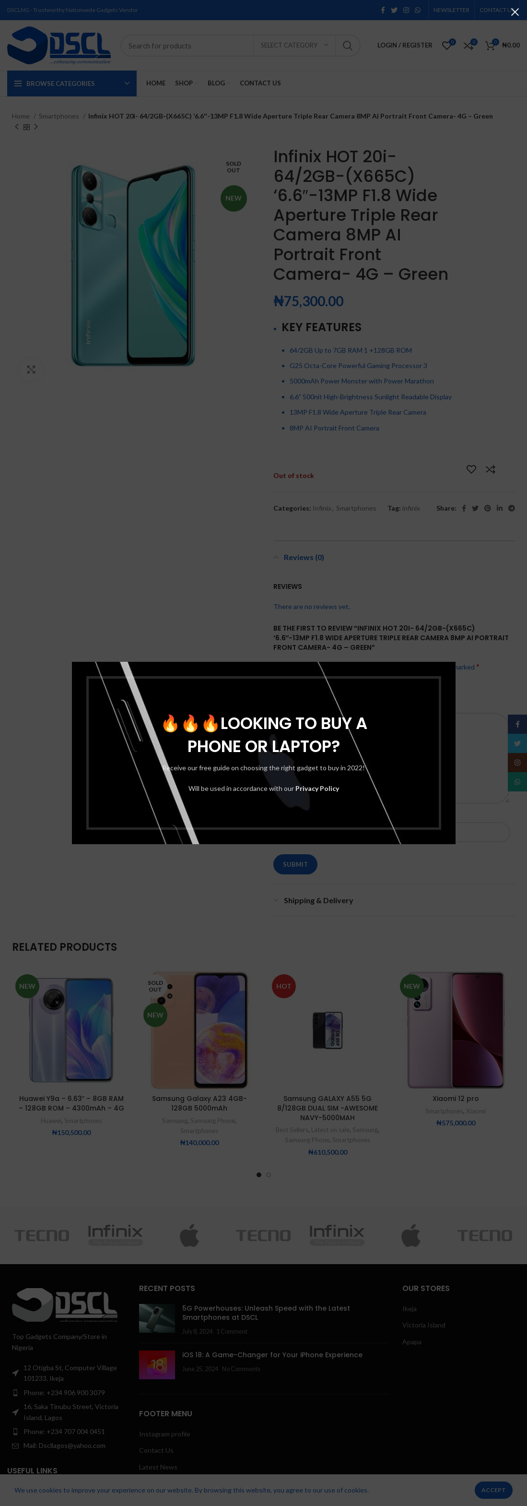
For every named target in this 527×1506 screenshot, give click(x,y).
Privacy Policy (317, 788)
